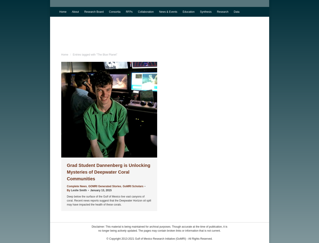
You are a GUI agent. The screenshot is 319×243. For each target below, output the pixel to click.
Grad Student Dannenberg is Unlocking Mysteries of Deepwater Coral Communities (108, 172)
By (77, 190)
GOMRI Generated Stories (104, 186)
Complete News (77, 186)
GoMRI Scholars (133, 186)
